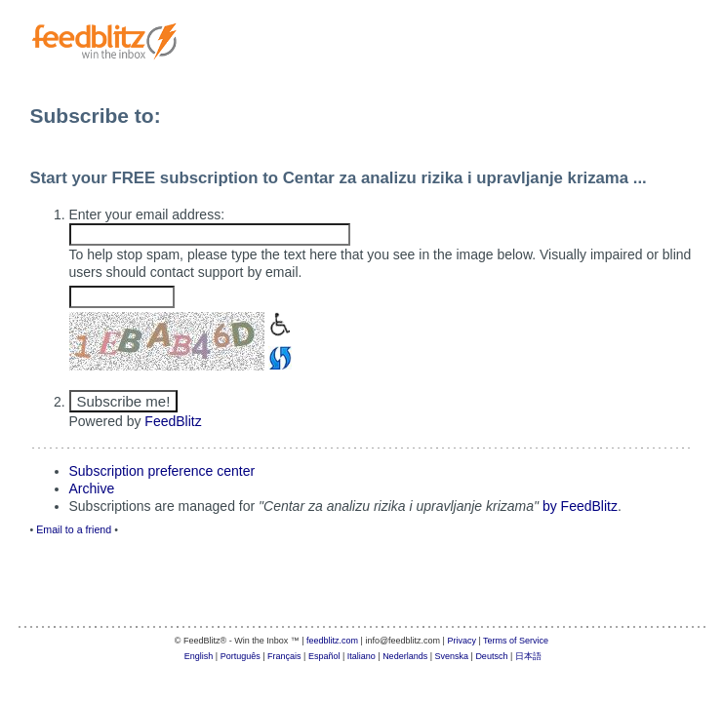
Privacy (461, 640)
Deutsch (491, 656)
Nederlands (404, 656)
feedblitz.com (332, 640)
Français (284, 656)
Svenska (452, 656)
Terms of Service (515, 640)
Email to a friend (73, 529)
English (199, 656)
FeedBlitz (172, 421)
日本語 (528, 656)
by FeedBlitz (580, 506)
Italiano (361, 656)
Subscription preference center (162, 471)
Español (324, 656)
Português (241, 656)
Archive (92, 488)
